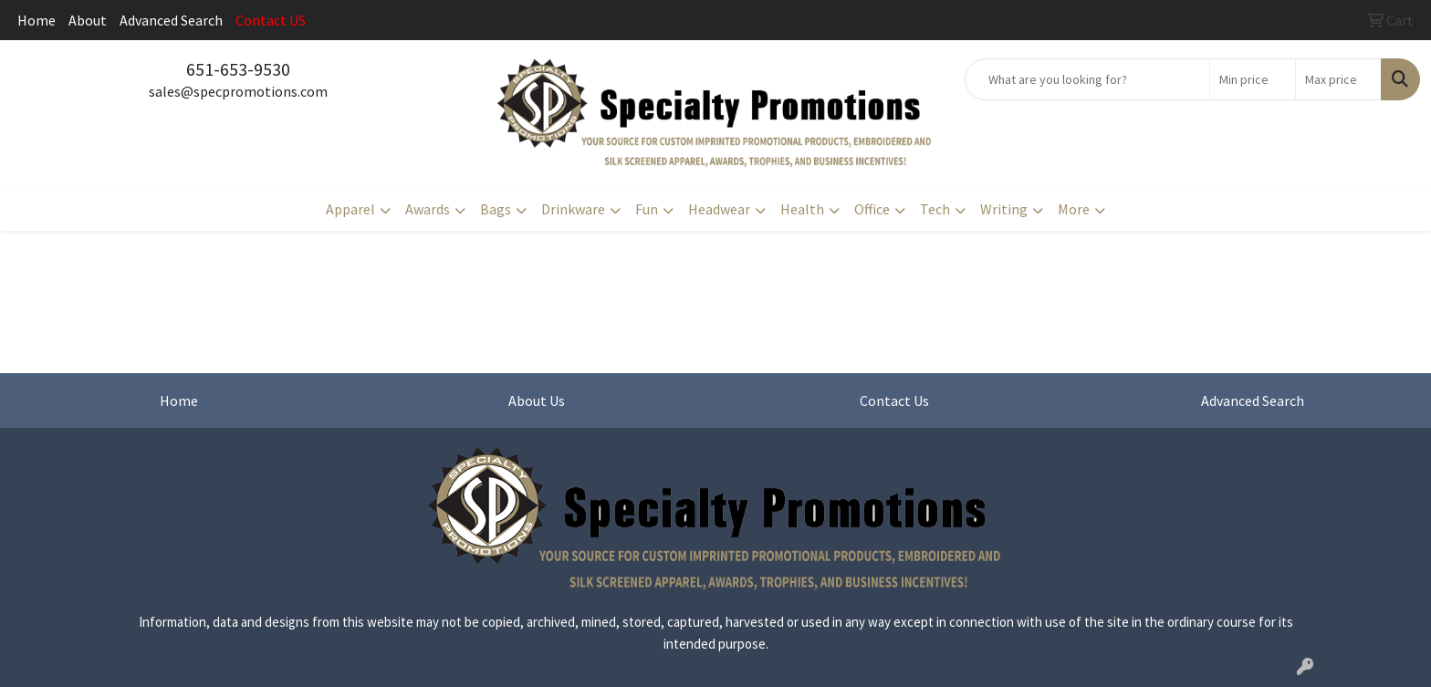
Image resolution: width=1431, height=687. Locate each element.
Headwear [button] (719, 209)
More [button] (1074, 209)
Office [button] (872, 209)
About (87, 20)
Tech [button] (935, 209)
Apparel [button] (350, 209)
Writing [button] (1004, 209)
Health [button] (802, 209)
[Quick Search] (1087, 79)
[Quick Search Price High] (1338, 79)
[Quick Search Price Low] (1252, 79)
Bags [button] (495, 209)
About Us (536, 400)
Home (36, 20)
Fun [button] (646, 209)
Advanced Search (171, 20)
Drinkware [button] (573, 209)
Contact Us (894, 400)
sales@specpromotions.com (238, 91)
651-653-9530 (238, 68)
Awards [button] (427, 209)
